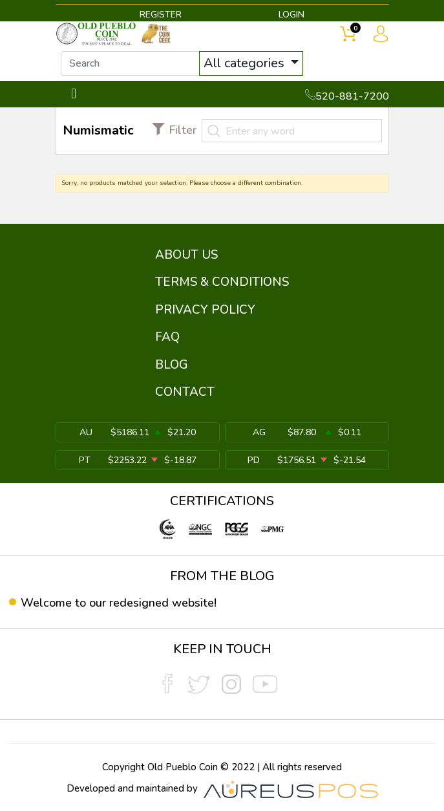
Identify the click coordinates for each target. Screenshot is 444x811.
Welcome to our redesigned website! (119, 603)
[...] (130, 63)
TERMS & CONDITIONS (222, 282)
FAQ (167, 337)
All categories (246, 63)
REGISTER (161, 14)
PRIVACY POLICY (205, 309)
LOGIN (291, 14)
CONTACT (185, 392)
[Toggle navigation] (74, 94)
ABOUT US (186, 254)
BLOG (171, 364)
